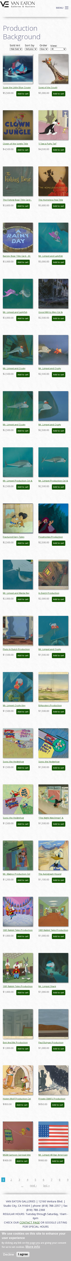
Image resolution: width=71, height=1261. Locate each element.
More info (33, 1247)
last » (46, 1185)
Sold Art (15, 45)
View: (53, 45)
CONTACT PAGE (30, 1222)
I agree (23, 1254)
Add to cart (23, 93)
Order (43, 45)
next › (33, 1185)
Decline (8, 1254)
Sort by (29, 45)
